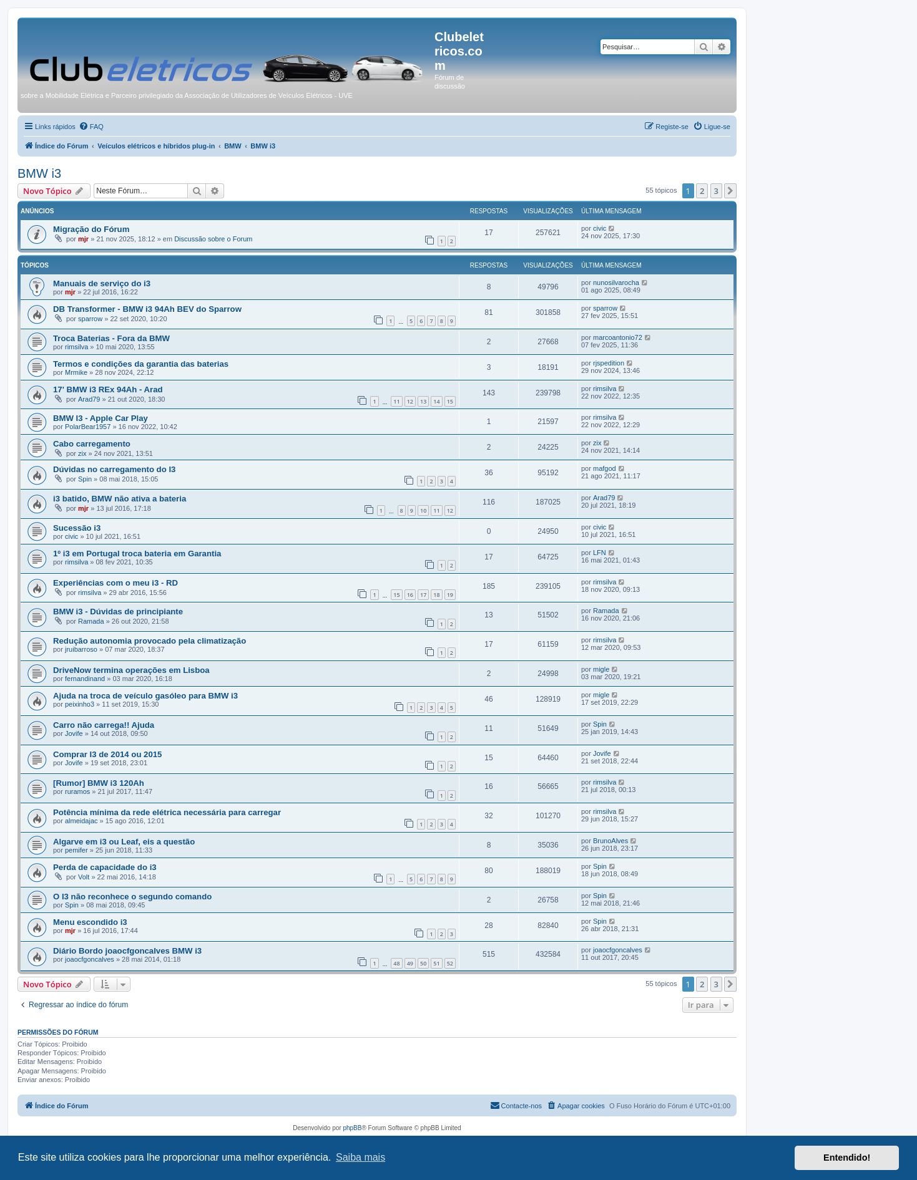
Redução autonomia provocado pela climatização (149, 641)
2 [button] (702, 190)
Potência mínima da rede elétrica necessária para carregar (167, 812)
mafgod (604, 468)
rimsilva (76, 347)
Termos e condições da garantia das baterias (140, 364)
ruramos (77, 791)
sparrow (90, 318)
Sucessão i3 (77, 528)
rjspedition (608, 363)
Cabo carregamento (91, 443)
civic (599, 228)
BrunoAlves (610, 840)
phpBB (352, 1127)
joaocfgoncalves (89, 959)
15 (450, 401)
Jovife (74, 733)
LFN (599, 552)
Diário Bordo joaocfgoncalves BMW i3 (127, 950)
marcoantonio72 (617, 337)
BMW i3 (39, 173)
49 (410, 963)
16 (410, 595)
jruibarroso (81, 649)
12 (410, 401)
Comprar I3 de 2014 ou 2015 (107, 754)
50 (423, 963)
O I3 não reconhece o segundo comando (132, 896)
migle (601, 669)
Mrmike (76, 372)
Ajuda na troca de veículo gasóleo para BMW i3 (145, 695)
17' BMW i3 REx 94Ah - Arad (108, 389)
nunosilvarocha (616, 282)
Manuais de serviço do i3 (101, 283)
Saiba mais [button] (360, 1157)
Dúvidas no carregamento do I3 (114, 469)
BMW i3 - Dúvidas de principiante (118, 611)
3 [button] (716, 190)
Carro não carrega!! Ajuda (103, 725)
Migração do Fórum (91, 229)
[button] (730, 190)
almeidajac (81, 821)
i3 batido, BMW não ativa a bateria (119, 498)
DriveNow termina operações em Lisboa (131, 670)
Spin (85, 479)
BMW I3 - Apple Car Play (100, 418)
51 (436, 963)
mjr (83, 239)
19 (450, 595)
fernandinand (85, 678)
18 (436, 595)
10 (423, 510)
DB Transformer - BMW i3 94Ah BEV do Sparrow (147, 309)
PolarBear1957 (87, 426)
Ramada (91, 621)
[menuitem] (91, 126)
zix (82, 453)
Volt (83, 877)
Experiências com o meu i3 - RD (115, 583)
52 (450, 963)
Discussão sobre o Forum (213, 239)
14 (436, 401)
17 (423, 595)
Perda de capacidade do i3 (105, 867)
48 (396, 963)
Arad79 (89, 399)
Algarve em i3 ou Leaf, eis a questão (124, 841)
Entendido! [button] (846, 1158)
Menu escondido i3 (90, 922)
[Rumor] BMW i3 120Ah (98, 783)
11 (396, 401)
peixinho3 (79, 704)
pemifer (76, 850)
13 (423, 401)
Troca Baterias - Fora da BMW (111, 338)
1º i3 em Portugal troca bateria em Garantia (137, 553)
